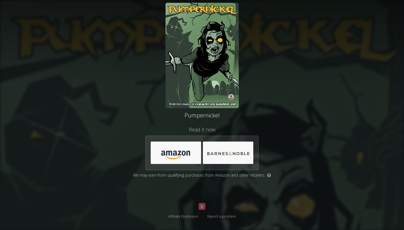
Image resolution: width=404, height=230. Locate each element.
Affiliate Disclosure (183, 216)
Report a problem (221, 216)
